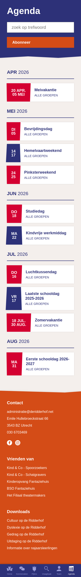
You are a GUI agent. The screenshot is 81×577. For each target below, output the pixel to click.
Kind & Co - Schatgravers (26, 475)
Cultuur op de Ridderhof (25, 520)
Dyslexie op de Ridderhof (26, 527)
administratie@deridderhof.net (30, 411)
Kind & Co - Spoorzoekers (27, 468)
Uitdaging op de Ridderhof (27, 541)
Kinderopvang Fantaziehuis (28, 481)
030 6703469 (17, 432)
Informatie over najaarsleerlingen (32, 548)
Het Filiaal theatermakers (26, 495)
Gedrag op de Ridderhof (25, 534)
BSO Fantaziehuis (21, 488)
